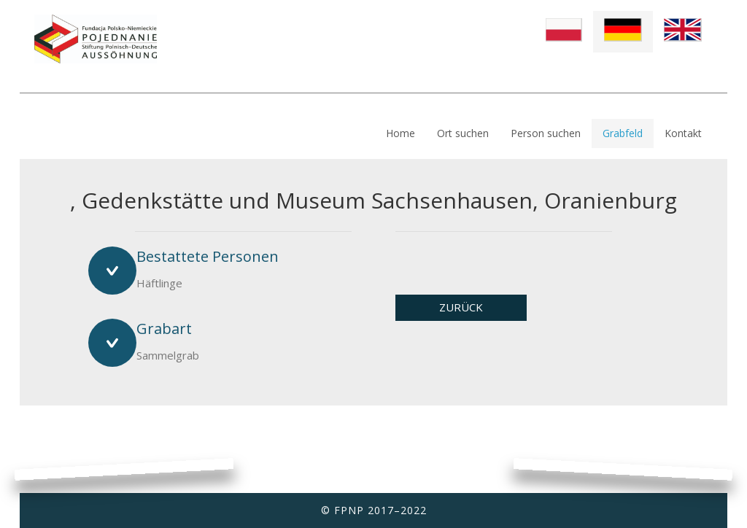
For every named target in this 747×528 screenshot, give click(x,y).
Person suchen (546, 133)
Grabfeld (623, 133)
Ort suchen (463, 133)
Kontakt (683, 133)
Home (400, 133)
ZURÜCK (461, 307)
